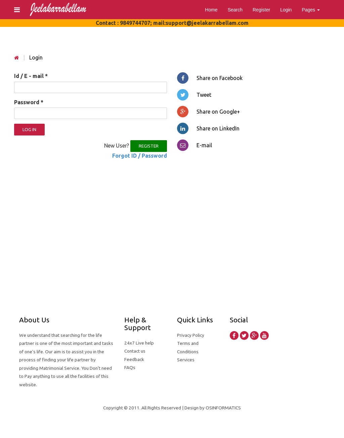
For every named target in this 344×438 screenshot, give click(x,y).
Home (211, 9)
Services (186, 359)
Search (235, 9)
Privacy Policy (190, 335)
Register (261, 9)
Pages (311, 9)
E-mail (194, 145)
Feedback (134, 359)
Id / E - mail (31, 76)
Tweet (194, 95)
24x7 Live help (139, 343)
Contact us (134, 351)
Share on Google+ (208, 112)
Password (28, 102)
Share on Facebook (210, 78)
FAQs (129, 367)
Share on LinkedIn (208, 128)
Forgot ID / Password (139, 156)
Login (286, 9)
